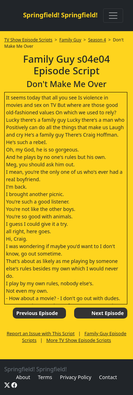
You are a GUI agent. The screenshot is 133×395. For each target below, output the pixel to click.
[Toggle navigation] (113, 15)
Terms (45, 377)
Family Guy (70, 40)
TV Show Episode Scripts (28, 40)
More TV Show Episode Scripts (78, 340)
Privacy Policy (75, 377)
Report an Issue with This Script (41, 333)
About (23, 377)
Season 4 (97, 40)
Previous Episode (37, 313)
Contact (108, 377)
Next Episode (108, 313)
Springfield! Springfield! (60, 15)
